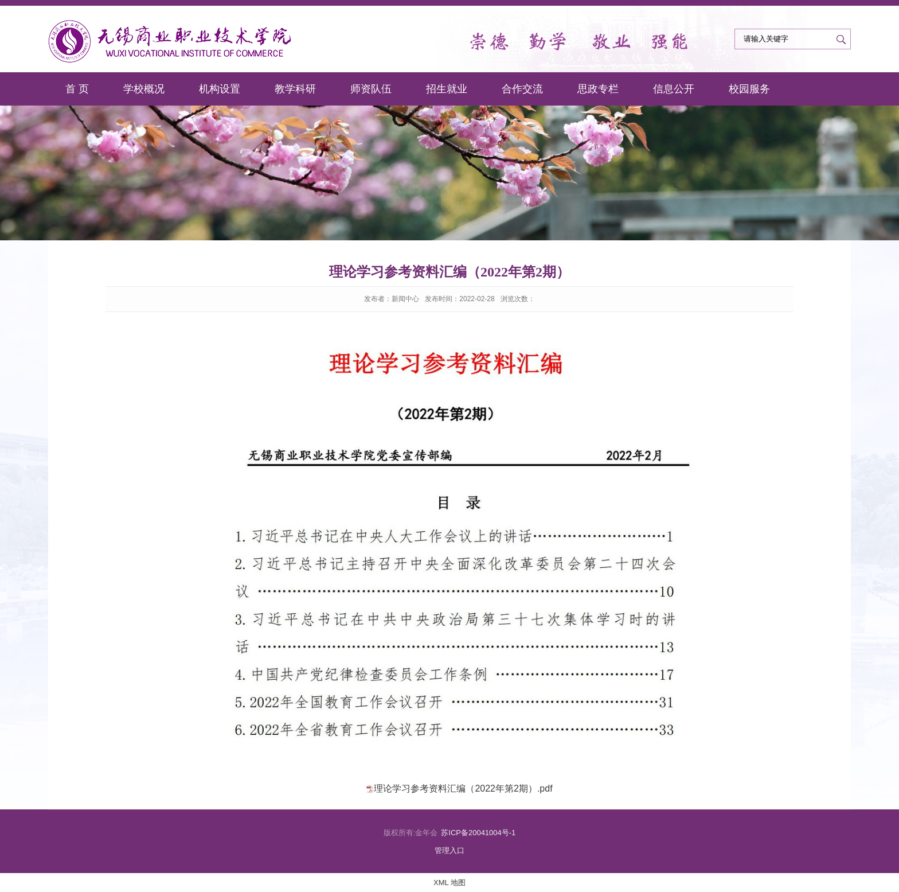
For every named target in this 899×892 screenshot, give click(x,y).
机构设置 (219, 89)
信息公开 (673, 89)
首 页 (77, 89)
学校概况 (144, 89)
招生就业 (446, 89)
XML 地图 (449, 882)
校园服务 (749, 89)
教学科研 (295, 89)
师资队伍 (371, 89)
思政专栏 (598, 89)
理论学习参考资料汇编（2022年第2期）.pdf (463, 788)
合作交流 (522, 89)
